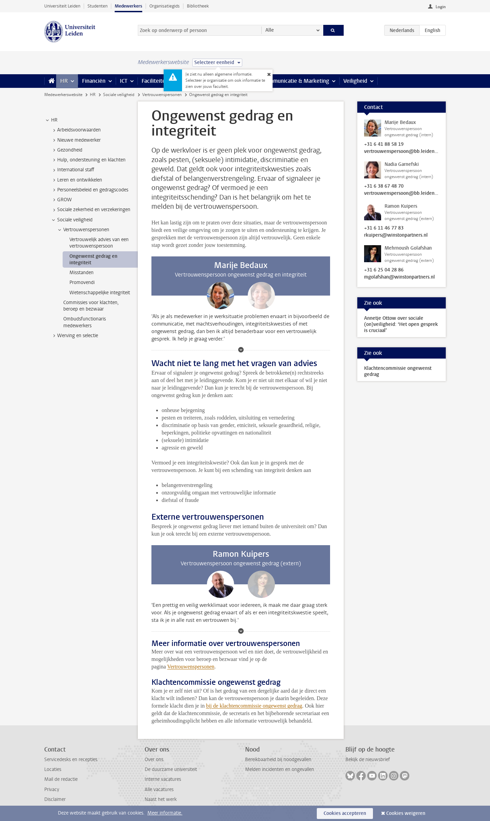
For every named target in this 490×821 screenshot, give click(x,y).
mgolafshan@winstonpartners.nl (399, 277)
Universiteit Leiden (62, 6)
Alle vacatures (159, 789)
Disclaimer (55, 799)
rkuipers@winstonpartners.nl (396, 235)
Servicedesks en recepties (70, 759)
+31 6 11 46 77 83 (384, 228)
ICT (123, 80)
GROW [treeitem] (61, 199)
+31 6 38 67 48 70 (384, 186)
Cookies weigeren (405, 813)
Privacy (51, 789)
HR (64, 80)
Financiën (93, 80)
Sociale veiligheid (118, 94)
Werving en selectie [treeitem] (74, 335)
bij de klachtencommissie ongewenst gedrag (254, 706)
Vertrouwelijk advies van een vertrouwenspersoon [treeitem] (99, 242)
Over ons (154, 759)
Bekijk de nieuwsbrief (367, 759)
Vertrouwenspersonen (162, 94)
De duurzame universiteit (171, 769)
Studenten (97, 6)
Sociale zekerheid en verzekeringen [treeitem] (90, 209)
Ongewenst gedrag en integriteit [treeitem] (93, 259)
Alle (269, 30)
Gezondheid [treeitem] (66, 150)
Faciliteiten (155, 80)
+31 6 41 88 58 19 (384, 144)
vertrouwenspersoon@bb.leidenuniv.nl (401, 151)
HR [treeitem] (51, 120)
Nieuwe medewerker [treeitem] (76, 140)
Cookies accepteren (345, 813)
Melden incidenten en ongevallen (279, 769)
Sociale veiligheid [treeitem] (72, 220)
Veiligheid (355, 80)
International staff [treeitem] (72, 170)
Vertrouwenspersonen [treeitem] (83, 229)
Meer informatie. (164, 813)
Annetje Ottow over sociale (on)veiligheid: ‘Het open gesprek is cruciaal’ (401, 324)
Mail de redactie (61, 779)
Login (441, 7)
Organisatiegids (164, 6)
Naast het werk (161, 799)
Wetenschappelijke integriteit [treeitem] (99, 292)
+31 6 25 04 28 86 (384, 270)
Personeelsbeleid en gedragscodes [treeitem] (89, 190)
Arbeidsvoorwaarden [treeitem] (76, 130)
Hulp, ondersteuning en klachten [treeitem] (88, 160)
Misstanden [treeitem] (81, 272)
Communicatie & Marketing (296, 80)
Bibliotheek (198, 6)
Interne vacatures (163, 779)
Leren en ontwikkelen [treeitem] (76, 180)
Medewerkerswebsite (63, 94)
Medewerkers (128, 6)
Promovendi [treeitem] (82, 282)
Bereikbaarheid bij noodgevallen (278, 759)
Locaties (52, 769)
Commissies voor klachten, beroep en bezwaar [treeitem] (91, 305)
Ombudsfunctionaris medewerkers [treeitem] (84, 322)
